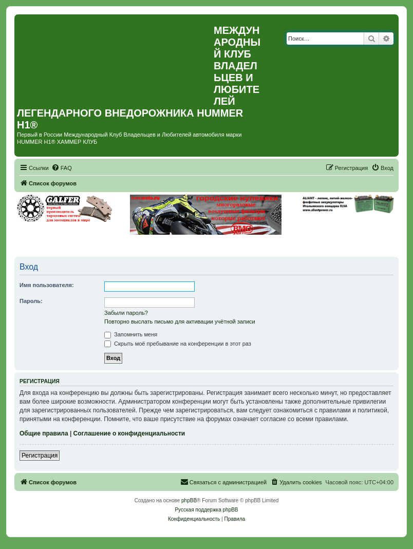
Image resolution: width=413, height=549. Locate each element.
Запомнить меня (130, 334)
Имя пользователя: (47, 285)
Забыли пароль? (126, 313)
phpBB (189, 500)
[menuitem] (61, 168)
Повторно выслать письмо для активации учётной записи (179, 321)
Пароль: (31, 301)
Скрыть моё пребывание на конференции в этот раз (177, 343)
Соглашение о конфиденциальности (129, 433)
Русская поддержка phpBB (206, 510)
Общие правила (44, 433)
